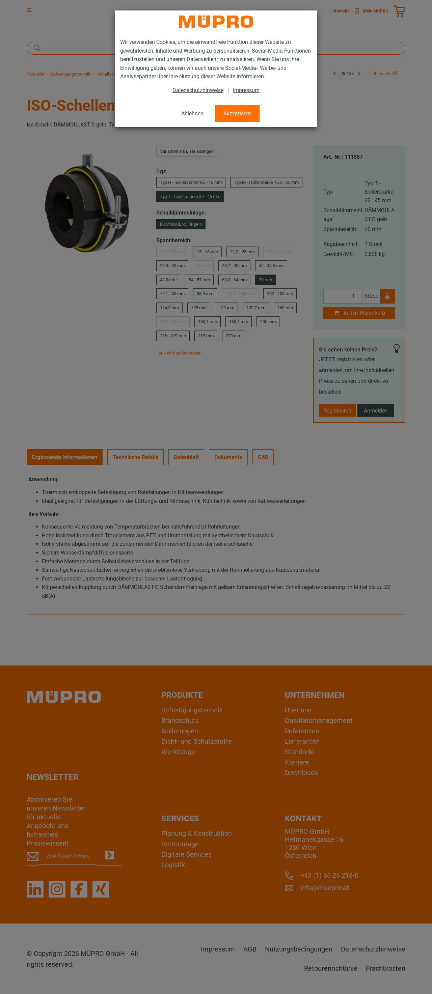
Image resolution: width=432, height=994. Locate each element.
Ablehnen (192, 113)
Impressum (246, 90)
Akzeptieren (237, 113)
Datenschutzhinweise (197, 90)
